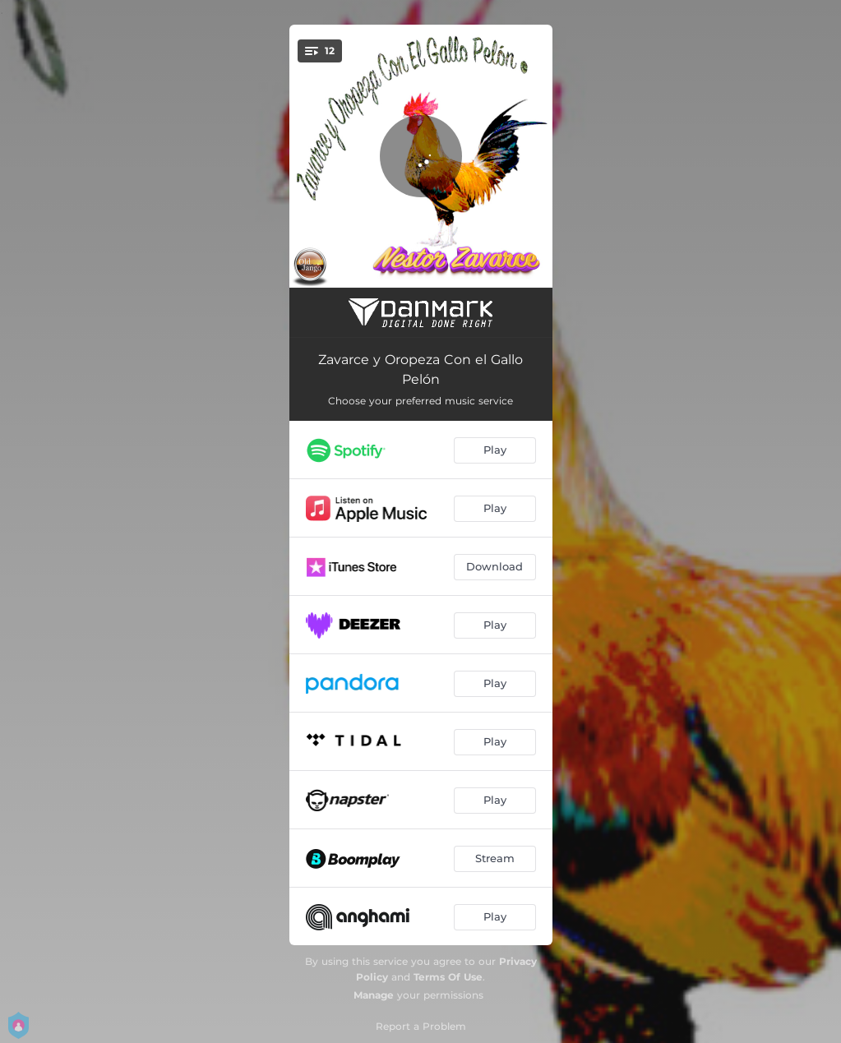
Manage (373, 995)
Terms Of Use (448, 977)
